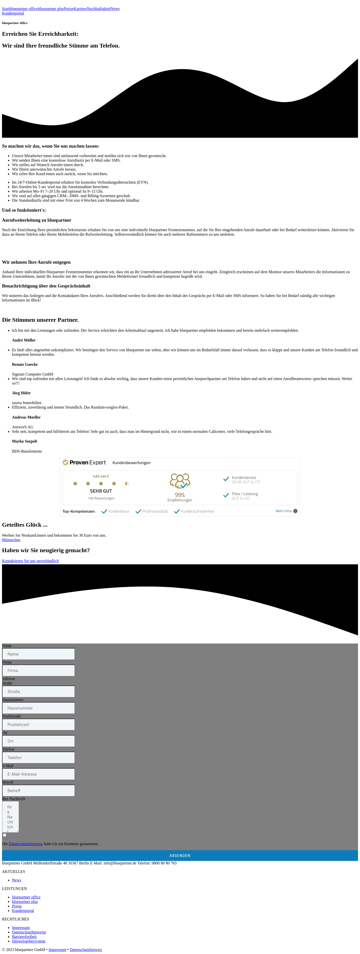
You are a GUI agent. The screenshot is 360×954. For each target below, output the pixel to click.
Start (6, 9)
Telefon (8, 749)
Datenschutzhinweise (26, 844)
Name (7, 646)
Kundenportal (13, 13)
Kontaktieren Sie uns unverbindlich (30, 561)
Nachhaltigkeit (98, 9)
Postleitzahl (11, 716)
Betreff (7, 782)
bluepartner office (24, 9)
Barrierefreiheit (24, 936)
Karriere (80, 9)
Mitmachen (11, 540)
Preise (69, 9)
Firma (7, 662)
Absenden (180, 855)
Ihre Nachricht (13, 799)
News (115, 9)
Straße (7, 683)
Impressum (21, 927)
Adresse (8, 679)
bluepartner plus (51, 9)
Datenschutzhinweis (86, 949)
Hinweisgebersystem (28, 941)
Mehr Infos (287, 511)
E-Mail (7, 766)
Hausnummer (13, 700)
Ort (4, 733)
